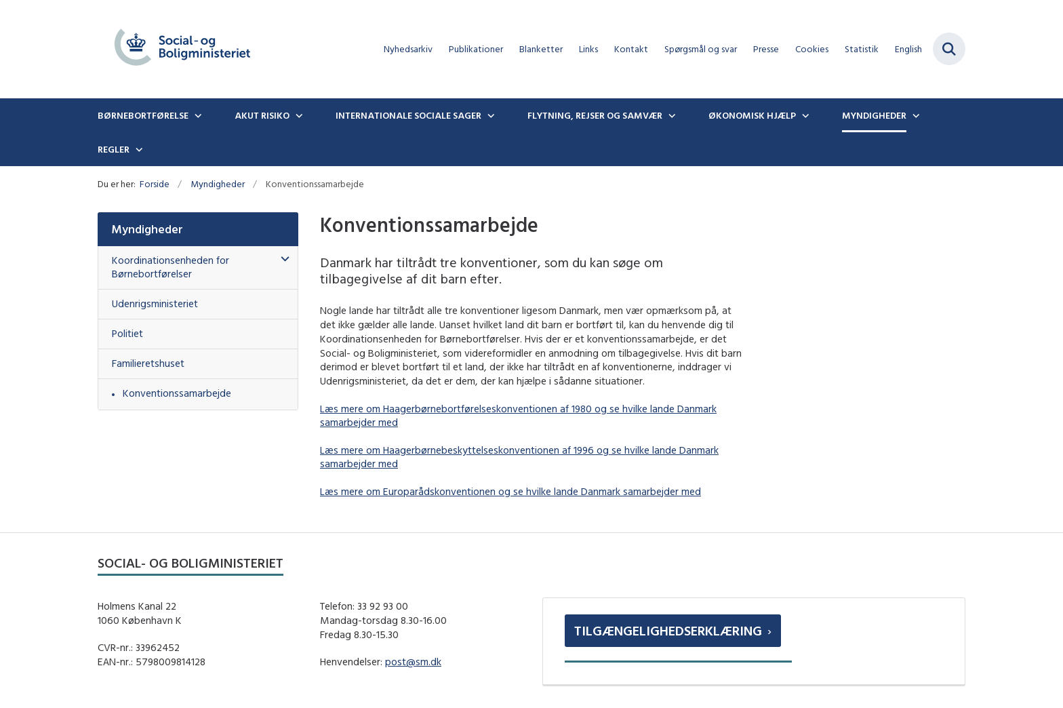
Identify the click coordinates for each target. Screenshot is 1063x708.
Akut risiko (262, 115)
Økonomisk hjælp (752, 115)
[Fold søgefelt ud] (949, 49)
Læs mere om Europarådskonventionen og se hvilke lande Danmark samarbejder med (510, 491)
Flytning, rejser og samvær (594, 115)
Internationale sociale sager (408, 115)
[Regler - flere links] (137, 149)
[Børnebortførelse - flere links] (196, 115)
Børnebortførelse (143, 115)
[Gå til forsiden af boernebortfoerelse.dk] (182, 49)
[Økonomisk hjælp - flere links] (804, 115)
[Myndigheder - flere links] (914, 115)
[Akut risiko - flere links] (297, 115)
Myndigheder (874, 115)
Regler (113, 149)
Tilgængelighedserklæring (668, 630)
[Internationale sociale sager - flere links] (489, 115)
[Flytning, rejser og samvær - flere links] (670, 115)
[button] (281, 259)
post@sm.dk (413, 661)
